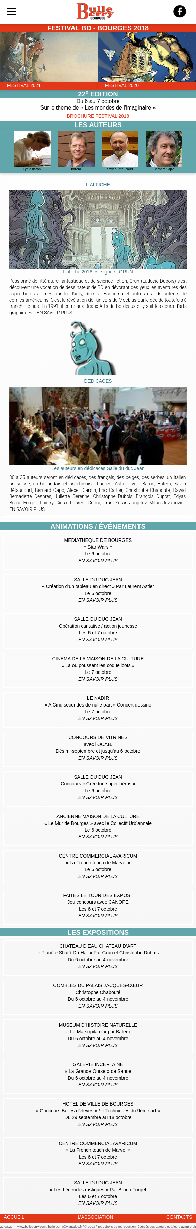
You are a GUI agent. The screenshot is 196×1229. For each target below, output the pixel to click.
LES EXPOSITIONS (98, 932)
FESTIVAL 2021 (24, 85)
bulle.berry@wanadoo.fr (65, 1226)
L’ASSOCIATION (95, 1217)
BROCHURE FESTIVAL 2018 (98, 116)
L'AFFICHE (98, 184)
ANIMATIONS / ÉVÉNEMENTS (98, 526)
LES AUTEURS (98, 125)
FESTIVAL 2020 (122, 85)
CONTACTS (179, 1217)
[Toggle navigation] (11, 11)
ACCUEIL (14, 1217)
